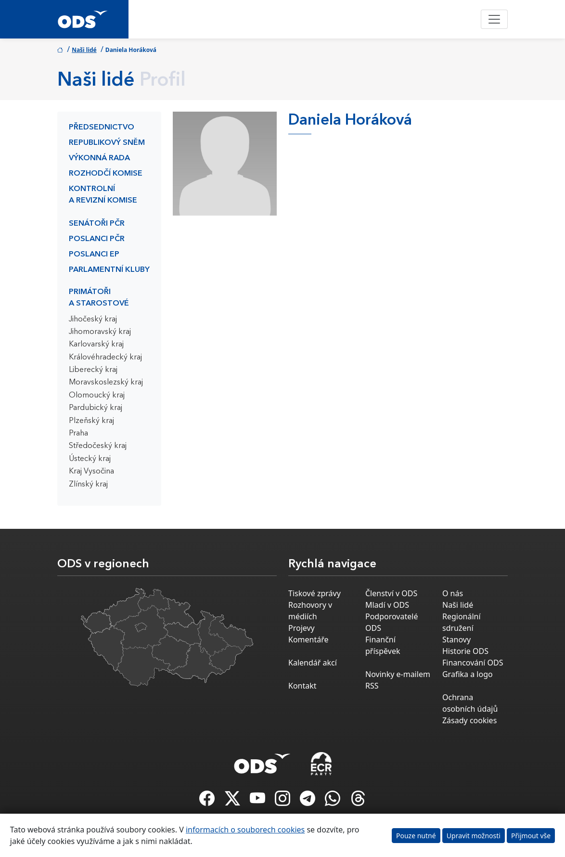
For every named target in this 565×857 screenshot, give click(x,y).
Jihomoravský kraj (100, 332)
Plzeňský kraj (91, 421)
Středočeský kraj (98, 446)
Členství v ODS (391, 593)
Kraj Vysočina (91, 471)
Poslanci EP (94, 254)
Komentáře (308, 639)
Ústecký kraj (90, 459)
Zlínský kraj (88, 484)
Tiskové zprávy (314, 593)
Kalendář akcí (312, 662)
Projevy (301, 628)
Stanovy (456, 639)
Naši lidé (84, 50)
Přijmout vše (531, 835)
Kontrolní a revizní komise (103, 195)
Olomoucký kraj (97, 395)
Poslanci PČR (97, 239)
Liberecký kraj (93, 370)
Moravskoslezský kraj (106, 382)
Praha (78, 433)
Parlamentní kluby (109, 270)
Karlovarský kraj (96, 344)
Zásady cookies (469, 720)
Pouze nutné (416, 835)
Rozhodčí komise (105, 174)
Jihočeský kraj (93, 319)
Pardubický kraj (95, 408)
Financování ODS (472, 662)
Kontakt (302, 685)
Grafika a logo (467, 674)
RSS (372, 685)
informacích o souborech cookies (245, 829)
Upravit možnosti (474, 835)
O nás (452, 593)
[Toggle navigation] (494, 19)
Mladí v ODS (387, 605)
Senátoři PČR (97, 224)
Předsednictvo (101, 127)
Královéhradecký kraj (105, 357)
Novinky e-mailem (397, 674)
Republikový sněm (107, 143)
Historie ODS (465, 651)
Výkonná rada (99, 158)
